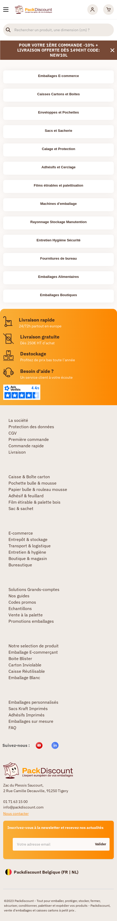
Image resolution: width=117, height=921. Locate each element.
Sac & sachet (20, 508)
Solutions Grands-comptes (33, 589)
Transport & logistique (29, 545)
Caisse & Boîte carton (29, 476)
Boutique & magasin (27, 558)
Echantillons (20, 608)
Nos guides (18, 595)
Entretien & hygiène (27, 552)
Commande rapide (26, 445)
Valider (100, 844)
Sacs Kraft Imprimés (28, 708)
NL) (75, 872)
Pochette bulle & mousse (32, 483)
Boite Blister (20, 658)
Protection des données (31, 426)
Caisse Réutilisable (26, 671)
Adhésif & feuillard (26, 495)
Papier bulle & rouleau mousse (37, 489)
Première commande (28, 439)
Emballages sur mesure (30, 721)
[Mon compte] (92, 9)
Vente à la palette (25, 614)
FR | (67, 872)
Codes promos (22, 602)
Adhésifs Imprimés (26, 714)
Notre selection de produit (33, 645)
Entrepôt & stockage (27, 539)
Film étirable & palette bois (34, 502)
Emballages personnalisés (33, 702)
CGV (12, 433)
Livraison (17, 452)
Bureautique (20, 564)
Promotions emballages (31, 621)
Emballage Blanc (24, 677)
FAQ (12, 727)
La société (18, 420)
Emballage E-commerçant (33, 652)
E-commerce (20, 533)
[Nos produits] (5, 9)
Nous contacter (16, 813)
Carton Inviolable (24, 664)
